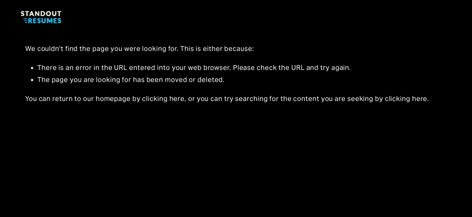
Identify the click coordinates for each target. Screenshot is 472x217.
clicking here (163, 98)
